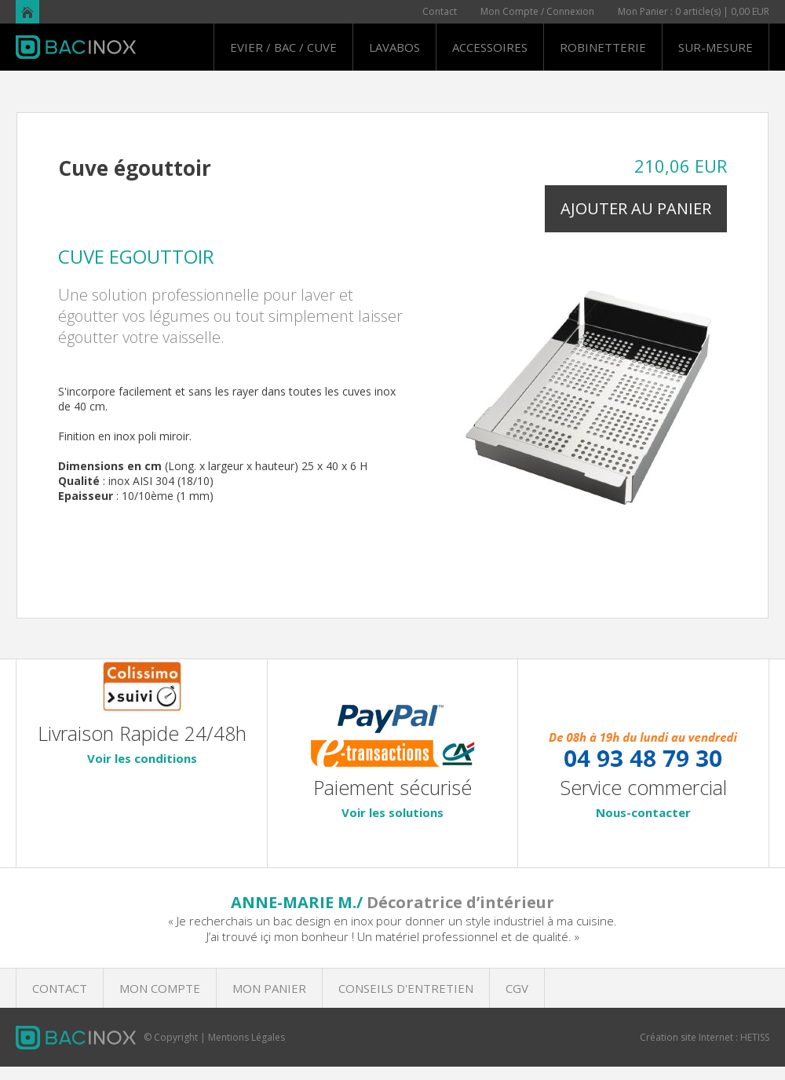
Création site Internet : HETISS (704, 1037)
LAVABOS (394, 47)
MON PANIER (269, 988)
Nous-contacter (643, 812)
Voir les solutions (392, 812)
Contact (439, 11)
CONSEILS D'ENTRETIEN (405, 988)
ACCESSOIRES (490, 47)
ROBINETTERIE (603, 47)
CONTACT (59, 988)
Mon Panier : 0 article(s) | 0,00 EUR (693, 11)
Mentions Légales (246, 1037)
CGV (517, 988)
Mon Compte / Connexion (537, 11)
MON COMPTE (159, 988)
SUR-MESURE (715, 47)
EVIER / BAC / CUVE (283, 47)
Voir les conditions (142, 758)
